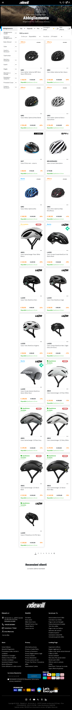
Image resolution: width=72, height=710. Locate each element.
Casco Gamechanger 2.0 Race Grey (31, 440)
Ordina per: (24, 36)
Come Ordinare (6, 647)
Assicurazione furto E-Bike (56, 618)
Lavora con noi (29, 628)
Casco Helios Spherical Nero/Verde (31, 118)
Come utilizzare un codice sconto (11, 666)
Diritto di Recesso (7, 664)
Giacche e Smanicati (6, 60)
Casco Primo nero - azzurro (29, 163)
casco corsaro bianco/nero (55, 163)
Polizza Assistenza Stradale (57, 624)
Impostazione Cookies (31, 666)
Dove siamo (28, 620)
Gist (22, 161)
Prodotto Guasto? (54, 633)
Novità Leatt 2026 (54, 660)
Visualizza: (46, 36)
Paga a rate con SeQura (56, 628)
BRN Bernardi (52, 161)
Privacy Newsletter (31, 658)
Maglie (5, 69)
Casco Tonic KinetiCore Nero (29, 300)
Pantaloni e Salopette (7, 78)
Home (28, 15)
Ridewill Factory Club (31, 624)
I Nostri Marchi (29, 626)
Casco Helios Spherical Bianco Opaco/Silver (55, 118)
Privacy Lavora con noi (31, 660)
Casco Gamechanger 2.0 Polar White (58, 393)
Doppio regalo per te (55, 649)
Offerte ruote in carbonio (56, 662)
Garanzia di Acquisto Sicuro (10, 662)
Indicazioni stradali (9, 621)
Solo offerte (61, 29)
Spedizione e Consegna (8, 656)
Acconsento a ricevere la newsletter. (24, 680)
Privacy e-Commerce (31, 651)
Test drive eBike (53, 626)
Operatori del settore (55, 630)
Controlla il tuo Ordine (55, 620)
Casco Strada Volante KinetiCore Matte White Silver (30, 392)
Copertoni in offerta (54, 647)
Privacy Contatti (30, 656)
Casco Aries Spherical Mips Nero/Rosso (55, 210)
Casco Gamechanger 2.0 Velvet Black (30, 489)
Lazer (49, 252)
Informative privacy (31, 647)
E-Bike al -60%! (53, 653)
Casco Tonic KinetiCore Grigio (55, 300)
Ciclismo (33, 15)
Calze (5, 46)
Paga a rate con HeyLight (56, 622)
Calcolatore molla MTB (55, 635)
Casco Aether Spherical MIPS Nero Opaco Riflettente (31, 73)
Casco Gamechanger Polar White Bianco (30, 255)
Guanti (5, 64)
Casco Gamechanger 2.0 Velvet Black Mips (56, 489)
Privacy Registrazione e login (33, 653)
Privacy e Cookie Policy (32, 649)
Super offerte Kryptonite (56, 668)
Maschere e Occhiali (7, 73)
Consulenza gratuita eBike (56, 637)
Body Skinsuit (8, 42)
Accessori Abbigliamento (8, 37)
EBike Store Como (30, 622)
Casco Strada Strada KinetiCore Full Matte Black (57, 255)
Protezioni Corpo (8, 82)
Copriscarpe (7, 55)
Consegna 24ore (46, 29)
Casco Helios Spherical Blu (28, 209)
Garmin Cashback (54, 656)
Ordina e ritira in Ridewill (9, 658)
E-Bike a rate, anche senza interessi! (59, 651)
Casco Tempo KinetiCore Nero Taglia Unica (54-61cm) (57, 346)
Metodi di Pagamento (8, 649)
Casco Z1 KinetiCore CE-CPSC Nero (30, 535)
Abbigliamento (41, 15)
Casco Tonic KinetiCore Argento (30, 346)
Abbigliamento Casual (8, 33)
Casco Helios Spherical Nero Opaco (57, 72)
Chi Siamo (28, 618)
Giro (22, 70)
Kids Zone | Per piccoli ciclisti (57, 658)
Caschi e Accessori (6, 51)
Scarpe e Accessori (6, 87)
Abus (22, 252)
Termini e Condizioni (7, 660)
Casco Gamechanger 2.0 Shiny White (58, 440)
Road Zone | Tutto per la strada (58, 666)
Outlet (50, 664)
